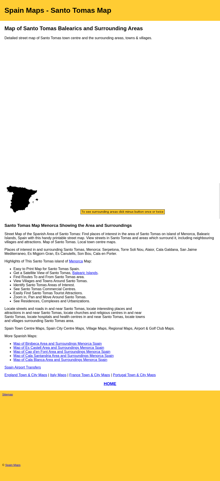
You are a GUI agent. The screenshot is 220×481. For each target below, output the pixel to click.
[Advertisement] (22, 116)
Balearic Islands (85, 273)
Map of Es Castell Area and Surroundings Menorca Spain (58, 348)
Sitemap (7, 394)
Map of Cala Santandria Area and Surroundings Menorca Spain (63, 356)
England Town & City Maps (25, 375)
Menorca (76, 261)
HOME (110, 383)
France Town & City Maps (89, 375)
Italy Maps (58, 375)
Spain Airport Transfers (22, 367)
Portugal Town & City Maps (134, 375)
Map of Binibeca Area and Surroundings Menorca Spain (57, 344)
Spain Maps (13, 465)
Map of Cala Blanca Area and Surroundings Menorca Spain (60, 360)
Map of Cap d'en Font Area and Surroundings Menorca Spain (61, 352)
